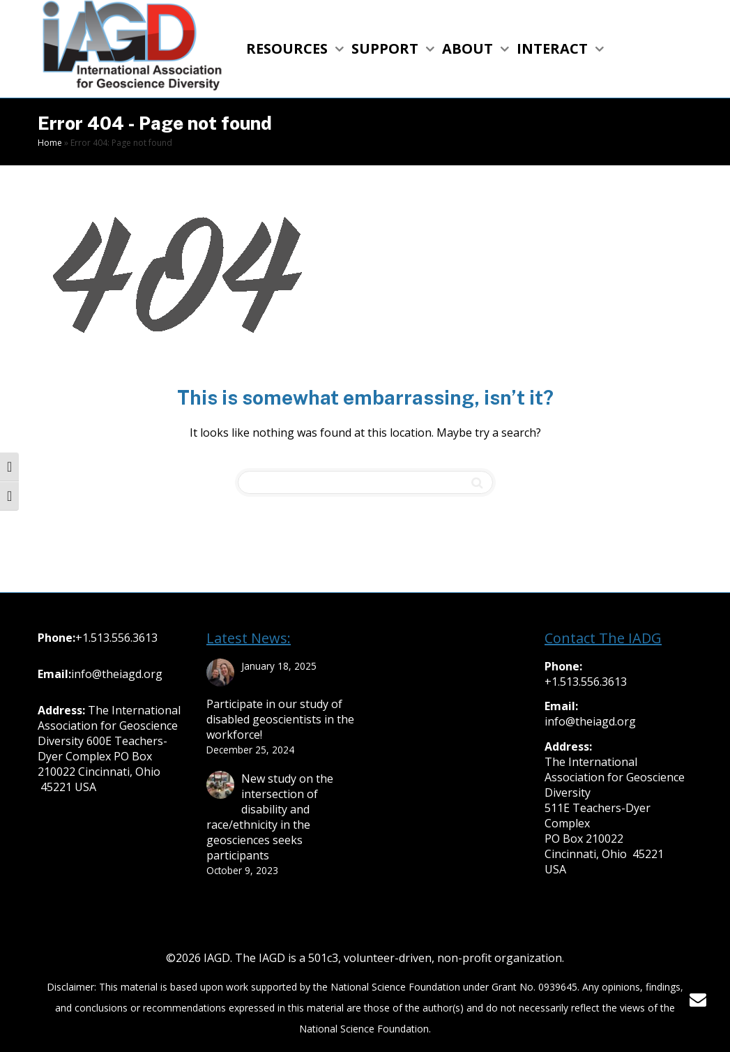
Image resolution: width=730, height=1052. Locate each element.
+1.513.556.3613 (116, 637)
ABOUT (469, 48)
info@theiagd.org (116, 674)
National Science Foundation (395, 986)
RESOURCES (288, 48)
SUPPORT (386, 48)
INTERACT (554, 48)
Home (50, 143)
